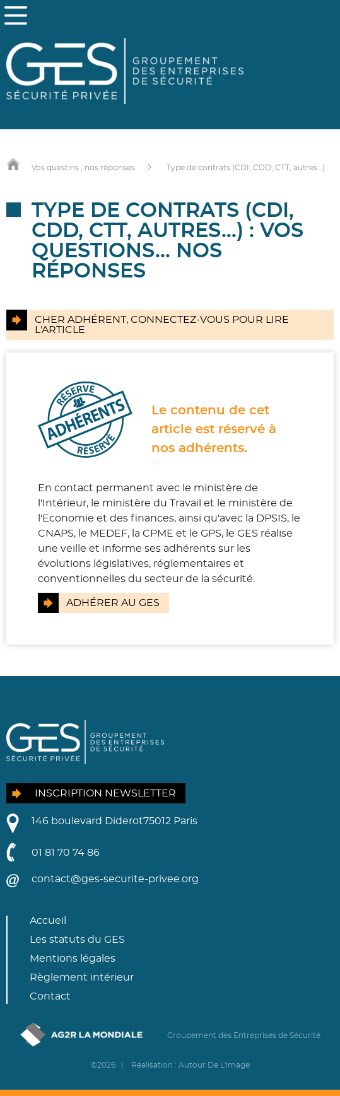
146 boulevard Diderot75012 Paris (114, 821)
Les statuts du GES (77, 940)
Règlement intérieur (82, 977)
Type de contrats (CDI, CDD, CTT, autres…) (246, 168)
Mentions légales (72, 958)
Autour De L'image (214, 1065)
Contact (50, 996)
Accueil (48, 921)
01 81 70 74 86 (66, 853)
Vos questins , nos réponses (83, 168)
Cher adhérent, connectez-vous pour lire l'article (162, 325)
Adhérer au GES (113, 603)
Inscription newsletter (105, 793)
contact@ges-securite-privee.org (115, 879)
